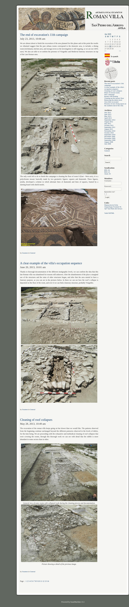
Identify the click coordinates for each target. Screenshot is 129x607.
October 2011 (109, 125)
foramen (25, 253)
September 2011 (109, 127)
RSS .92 (107, 170)
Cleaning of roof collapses (113, 91)
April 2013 (108, 118)
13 (46, 581)
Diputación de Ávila (111, 205)
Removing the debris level (113, 100)
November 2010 (109, 131)
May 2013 (107, 116)
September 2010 (109, 135)
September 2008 (109, 140)
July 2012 (107, 123)
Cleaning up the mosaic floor (114, 98)
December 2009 (109, 136)
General (107, 151)
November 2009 (109, 138)
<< (105, 51)
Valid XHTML (109, 213)
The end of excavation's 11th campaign (44, 34)
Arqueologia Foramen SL (112, 207)
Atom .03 (107, 174)
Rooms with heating (111, 96)
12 (43, 581)
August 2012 (108, 122)
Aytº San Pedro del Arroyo (113, 209)
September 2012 (109, 120)
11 (41, 581)
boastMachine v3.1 (77, 602)
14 (48, 581)
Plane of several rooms (112, 93)
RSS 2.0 (107, 172)
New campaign (109, 94)
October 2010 (109, 133)
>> (120, 51)
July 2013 (107, 112)
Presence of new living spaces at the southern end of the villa (115, 104)
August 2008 (108, 142)
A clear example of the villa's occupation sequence (114, 88)
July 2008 (107, 144)
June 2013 (107, 114)
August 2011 (108, 129)
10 (39, 581)
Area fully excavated (111, 102)
